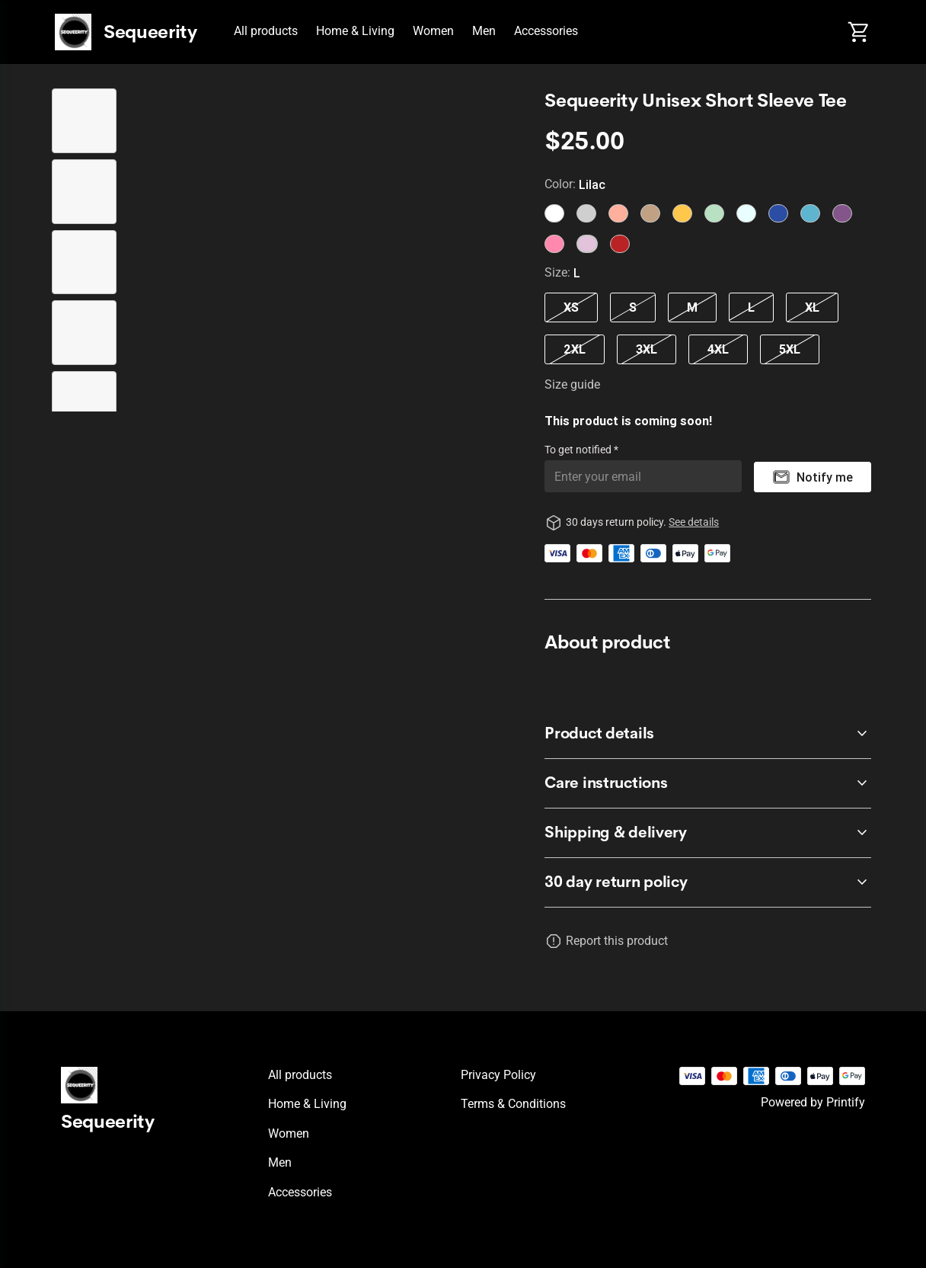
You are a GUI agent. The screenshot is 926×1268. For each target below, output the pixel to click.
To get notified (579, 449)
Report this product (617, 940)
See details (694, 522)
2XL (575, 349)
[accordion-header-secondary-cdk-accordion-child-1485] (707, 783)
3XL (646, 349)
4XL (718, 349)
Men (484, 31)
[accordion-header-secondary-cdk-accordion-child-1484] (707, 733)
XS (571, 307)
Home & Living (355, 31)
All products (266, 31)
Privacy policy (498, 1075)
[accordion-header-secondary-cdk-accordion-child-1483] (707, 882)
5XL (789, 349)
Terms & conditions (513, 1104)
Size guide (572, 384)
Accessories (546, 31)
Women (433, 31)
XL (812, 307)
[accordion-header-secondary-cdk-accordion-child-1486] (707, 833)
